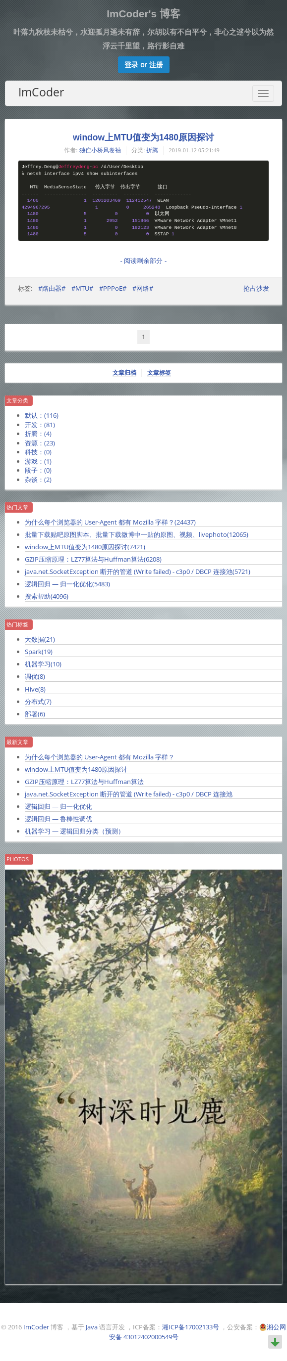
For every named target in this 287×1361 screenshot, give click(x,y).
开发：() (40, 424)
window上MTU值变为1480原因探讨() (85, 546)
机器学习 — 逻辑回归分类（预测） (74, 831)
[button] (144, 64)
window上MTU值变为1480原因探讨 (143, 137)
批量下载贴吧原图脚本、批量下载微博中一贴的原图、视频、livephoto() (136, 534)
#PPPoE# (112, 288)
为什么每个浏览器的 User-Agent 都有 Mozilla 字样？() (110, 522)
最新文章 (17, 742)
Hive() (35, 689)
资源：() (40, 443)
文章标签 (159, 372)
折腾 (152, 150)
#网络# (142, 288)
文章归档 (124, 372)
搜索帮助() (46, 596)
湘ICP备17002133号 (190, 1326)
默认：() (41, 415)
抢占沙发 (256, 288)
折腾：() (38, 433)
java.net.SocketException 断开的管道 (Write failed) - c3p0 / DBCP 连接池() (137, 571)
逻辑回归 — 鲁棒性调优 (58, 818)
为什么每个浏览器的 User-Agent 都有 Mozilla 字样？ (99, 756)
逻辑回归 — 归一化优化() (67, 583)
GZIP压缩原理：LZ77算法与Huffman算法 (84, 781)
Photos (17, 859)
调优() (35, 676)
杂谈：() (38, 479)
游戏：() (38, 461)
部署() (35, 713)
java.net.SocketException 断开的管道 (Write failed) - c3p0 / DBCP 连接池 (128, 794)
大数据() (40, 639)
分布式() (38, 701)
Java (92, 1326)
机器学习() (43, 663)
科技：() (38, 451)
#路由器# (51, 288)
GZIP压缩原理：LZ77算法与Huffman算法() (93, 559)
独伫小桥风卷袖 (100, 150)
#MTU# (82, 288)
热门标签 (17, 624)
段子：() (38, 470)
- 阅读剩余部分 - (143, 260)
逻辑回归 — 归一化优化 (58, 806)
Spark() (39, 651)
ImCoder (41, 92)
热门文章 (17, 507)
